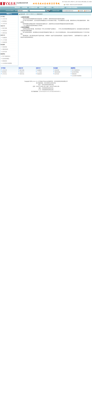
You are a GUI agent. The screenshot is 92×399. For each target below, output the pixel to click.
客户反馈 (78, 1)
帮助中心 (73, 1)
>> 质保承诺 (3, 47)
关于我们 (3, 68)
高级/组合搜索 (55, 10)
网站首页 (17, 7)
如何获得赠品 (75, 72)
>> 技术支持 (3, 51)
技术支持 (57, 74)
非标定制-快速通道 (58, 7)
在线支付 (22, 72)
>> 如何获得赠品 (4, 58)
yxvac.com (35, 81)
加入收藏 (89, 1)
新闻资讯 (49, 7)
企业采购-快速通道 (71, 7)
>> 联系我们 (3, 21)
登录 (69, 1)
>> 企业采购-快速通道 (6, 63)
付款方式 (20, 68)
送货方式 (38, 68)
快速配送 (39, 70)
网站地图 (84, 1)
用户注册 (64, 1)
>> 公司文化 (3, 23)
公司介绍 (4, 70)
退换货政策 (57, 72)
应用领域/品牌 (33, 7)
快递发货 (39, 74)
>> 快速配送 (3, 37)
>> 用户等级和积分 (5, 56)
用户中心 (88, 10)
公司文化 (4, 74)
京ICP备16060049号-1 (55, 91)
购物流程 (74, 74)
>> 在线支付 (3, 30)
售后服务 (55, 68)
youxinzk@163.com (44, 91)
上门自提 (39, 72)
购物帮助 (41, 7)
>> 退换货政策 (4, 49)
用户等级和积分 (76, 70)
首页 (27, 14)
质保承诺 (57, 70)
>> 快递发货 (3, 42)
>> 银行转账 (3, 28)
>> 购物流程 (3, 61)
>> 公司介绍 (3, 19)
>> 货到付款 (3, 33)
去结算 (81, 10)
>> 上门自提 (3, 40)
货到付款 (22, 74)
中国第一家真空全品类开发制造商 (73, 4)
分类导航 (24, 7)
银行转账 (22, 70)
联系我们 (4, 72)
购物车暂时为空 (69, 10)
